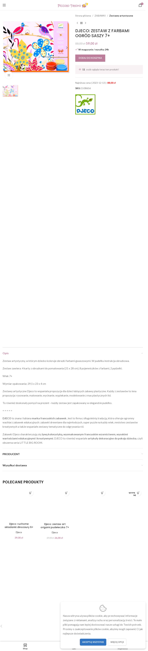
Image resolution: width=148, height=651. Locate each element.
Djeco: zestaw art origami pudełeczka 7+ (55, 525)
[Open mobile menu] (4, 5)
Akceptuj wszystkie (93, 642)
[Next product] (85, 23)
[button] (6, 47)
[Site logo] (73, 4)
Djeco (19, 532)
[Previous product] (77, 23)
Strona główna (83, 15)
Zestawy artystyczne (121, 15)
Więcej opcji (117, 642)
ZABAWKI (100, 15)
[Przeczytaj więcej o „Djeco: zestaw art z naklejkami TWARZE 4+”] (138, 493)
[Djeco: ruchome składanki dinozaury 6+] (19, 504)
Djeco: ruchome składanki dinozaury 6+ (19, 525)
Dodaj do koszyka (90, 58)
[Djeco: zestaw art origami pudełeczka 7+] (54, 504)
